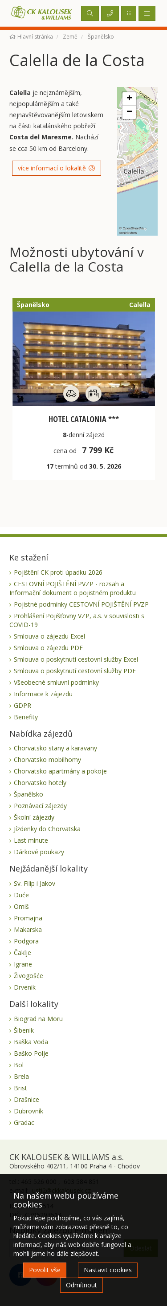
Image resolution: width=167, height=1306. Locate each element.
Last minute (31, 840)
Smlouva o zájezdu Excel (49, 636)
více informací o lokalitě (57, 168)
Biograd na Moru (38, 1018)
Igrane (23, 964)
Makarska (28, 929)
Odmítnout (81, 1285)
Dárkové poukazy (39, 852)
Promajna (28, 918)
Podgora (26, 941)
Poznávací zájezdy (40, 805)
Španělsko (28, 794)
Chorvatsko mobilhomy (47, 759)
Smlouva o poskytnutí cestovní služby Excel (76, 659)
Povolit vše (45, 1270)
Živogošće (28, 975)
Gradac (24, 1122)
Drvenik (25, 987)
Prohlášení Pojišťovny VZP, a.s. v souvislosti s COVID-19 (76, 620)
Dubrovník (28, 1111)
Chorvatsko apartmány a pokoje (60, 771)
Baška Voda (31, 1042)
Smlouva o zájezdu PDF (48, 647)
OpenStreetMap (135, 228)
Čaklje (22, 952)
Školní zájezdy (34, 817)
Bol (19, 1065)
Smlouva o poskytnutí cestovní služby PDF (75, 671)
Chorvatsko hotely (40, 782)
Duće (21, 895)
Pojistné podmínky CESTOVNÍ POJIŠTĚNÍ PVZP (81, 604)
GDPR (22, 705)
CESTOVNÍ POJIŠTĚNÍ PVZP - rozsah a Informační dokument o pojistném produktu (72, 588)
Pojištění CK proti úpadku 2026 (58, 572)
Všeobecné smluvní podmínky (56, 682)
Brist (20, 1088)
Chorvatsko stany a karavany (55, 748)
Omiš (21, 906)
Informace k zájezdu (43, 694)
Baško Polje (31, 1053)
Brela (21, 1076)
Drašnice (26, 1099)
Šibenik (24, 1030)
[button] (129, 99)
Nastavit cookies (108, 1270)
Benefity (26, 717)
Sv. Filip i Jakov (34, 883)
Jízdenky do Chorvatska (47, 829)
